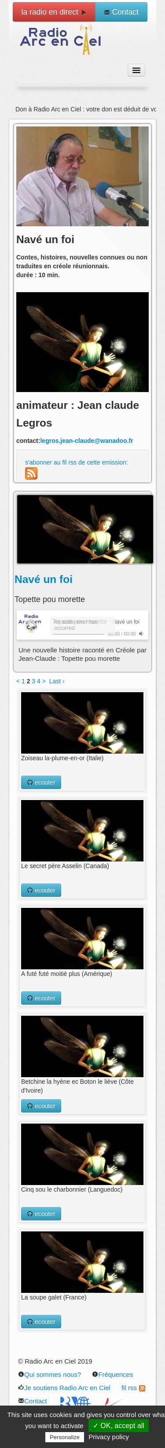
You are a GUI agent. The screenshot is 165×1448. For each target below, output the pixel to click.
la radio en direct (54, 12)
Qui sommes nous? (49, 1374)
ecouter (41, 782)
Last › (57, 681)
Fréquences (112, 1374)
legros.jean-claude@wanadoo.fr (86, 440)
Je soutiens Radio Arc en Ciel (64, 1387)
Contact (121, 12)
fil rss (133, 1387)
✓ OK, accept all (118, 1425)
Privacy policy (108, 1436)
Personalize (65, 1437)
